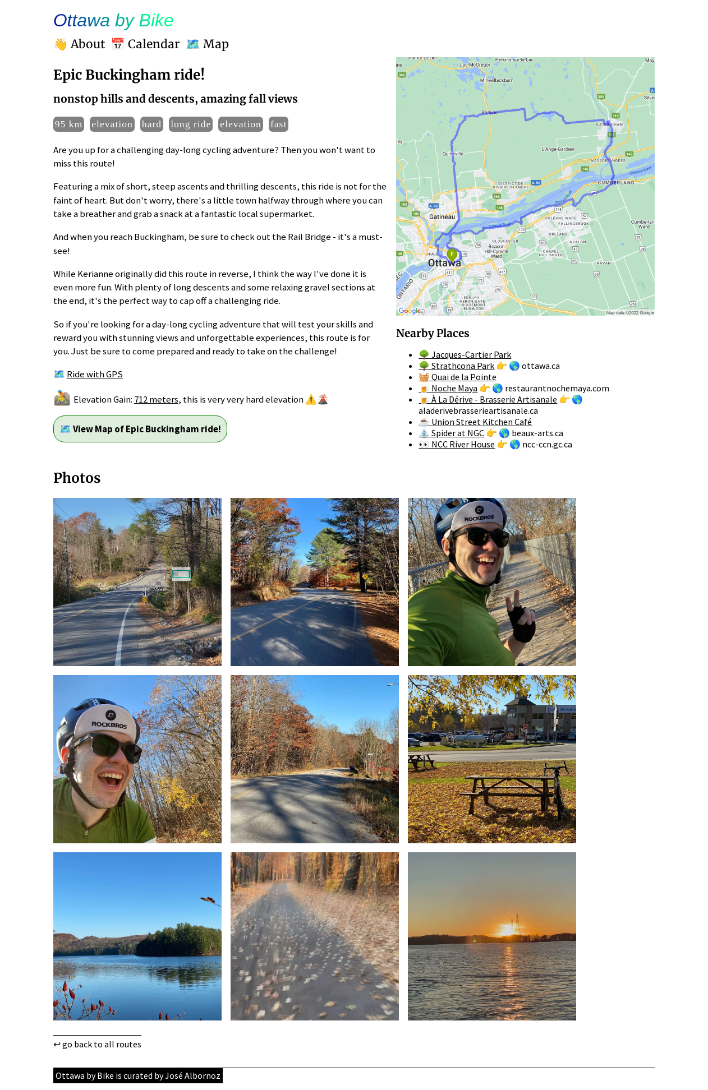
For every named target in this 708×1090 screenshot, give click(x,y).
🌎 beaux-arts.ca (531, 432)
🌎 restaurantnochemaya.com (550, 388)
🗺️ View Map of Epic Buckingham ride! (140, 429)
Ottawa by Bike (113, 20)
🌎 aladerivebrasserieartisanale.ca (501, 405)
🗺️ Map (207, 44)
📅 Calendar (145, 44)
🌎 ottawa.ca (534, 365)
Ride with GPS (95, 374)
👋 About (79, 44)
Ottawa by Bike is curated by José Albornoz (138, 1075)
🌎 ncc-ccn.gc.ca (540, 444)
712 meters (156, 399)
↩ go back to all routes (97, 1044)
